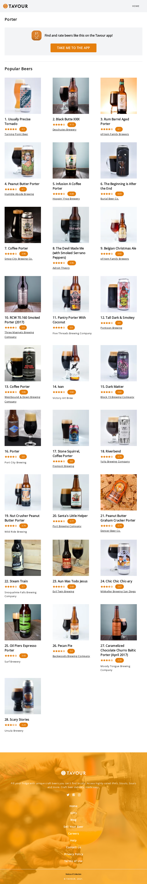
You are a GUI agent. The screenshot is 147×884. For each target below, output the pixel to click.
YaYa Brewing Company (115, 461)
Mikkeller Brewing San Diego (118, 591)
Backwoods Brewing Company (71, 656)
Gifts (73, 813)
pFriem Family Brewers (114, 134)
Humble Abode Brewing (19, 194)
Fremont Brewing (63, 466)
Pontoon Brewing (111, 327)
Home (135, 6)
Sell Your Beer (73, 826)
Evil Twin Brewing (63, 591)
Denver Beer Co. (110, 530)
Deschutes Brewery (65, 129)
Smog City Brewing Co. (19, 258)
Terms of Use (73, 861)
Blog (73, 820)
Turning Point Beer (16, 134)
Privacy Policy (73, 854)
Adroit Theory (61, 268)
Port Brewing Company (67, 526)
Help (73, 840)
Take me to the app (73, 48)
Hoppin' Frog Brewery (66, 198)
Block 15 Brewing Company (117, 397)
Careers (73, 833)
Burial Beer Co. (109, 198)
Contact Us (73, 847)
